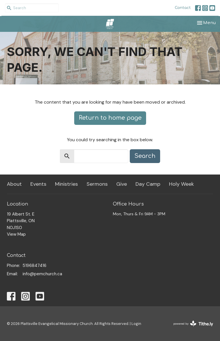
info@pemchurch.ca (42, 274)
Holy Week (181, 184)
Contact (183, 8)
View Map (16, 234)
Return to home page (110, 118)
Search (145, 156)
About (14, 184)
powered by (193, 323)
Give (121, 184)
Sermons (97, 184)
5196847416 (34, 265)
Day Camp (147, 184)
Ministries (66, 184)
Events (38, 184)
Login (136, 323)
